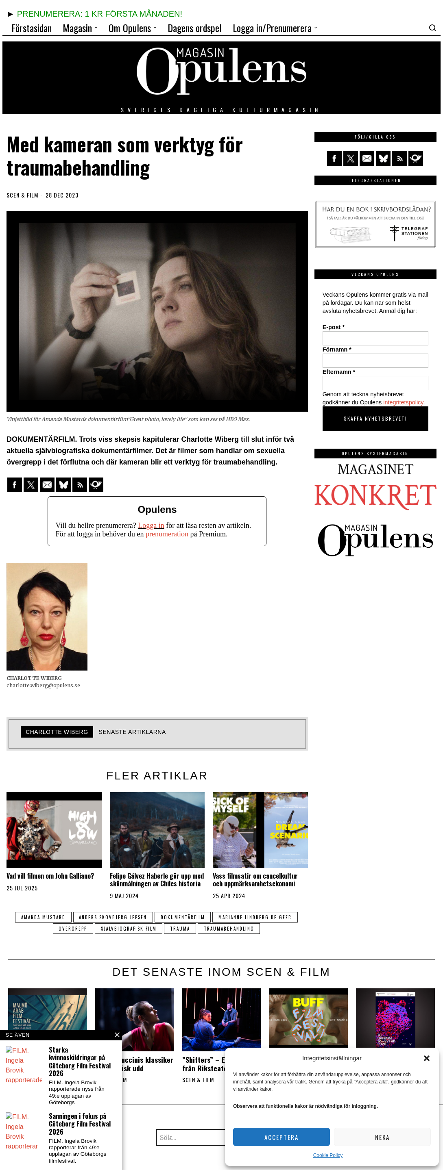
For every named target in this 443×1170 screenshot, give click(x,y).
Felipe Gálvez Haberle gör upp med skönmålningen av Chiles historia (157, 880)
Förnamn (337, 349)
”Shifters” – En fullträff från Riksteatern (218, 1063)
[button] (427, 1058)
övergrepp (72, 928)
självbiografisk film (128, 928)
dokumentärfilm (183, 917)
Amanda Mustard (43, 917)
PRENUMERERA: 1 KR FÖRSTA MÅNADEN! (99, 13)
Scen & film (22, 195)
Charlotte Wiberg (57, 732)
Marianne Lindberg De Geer (255, 917)
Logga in (151, 525)
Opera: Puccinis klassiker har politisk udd (134, 1063)
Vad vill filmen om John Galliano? (50, 876)
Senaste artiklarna (132, 732)
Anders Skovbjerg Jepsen (113, 917)
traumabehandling (229, 928)
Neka (382, 1137)
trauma (180, 928)
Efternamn (339, 372)
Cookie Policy (328, 1155)
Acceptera (281, 1137)
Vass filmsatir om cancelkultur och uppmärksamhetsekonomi (255, 880)
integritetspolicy (403, 402)
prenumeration (167, 534)
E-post (334, 327)
